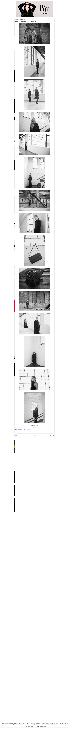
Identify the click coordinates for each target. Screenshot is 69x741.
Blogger (45, 726)
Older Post (52, 435)
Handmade (27, 430)
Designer (21, 430)
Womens (34, 430)
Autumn (19, 430)
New (29, 430)
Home (35, 435)
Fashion (24, 430)
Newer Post (17, 435)
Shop (31, 430)
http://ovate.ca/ (34, 427)
